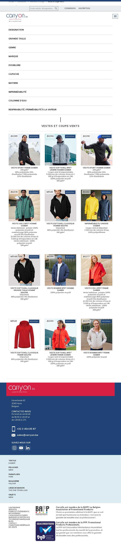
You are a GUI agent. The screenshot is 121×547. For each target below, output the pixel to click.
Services (13, 509)
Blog (11, 521)
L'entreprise (14, 507)
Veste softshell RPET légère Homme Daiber (60, 169)
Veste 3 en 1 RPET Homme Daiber (24, 224)
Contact (13, 523)
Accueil (11, 2)
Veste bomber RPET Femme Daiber (97, 353)
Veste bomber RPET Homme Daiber (60, 289)
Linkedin (28, 448)
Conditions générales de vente (19, 526)
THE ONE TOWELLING (18, 490)
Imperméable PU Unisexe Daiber (96, 224)
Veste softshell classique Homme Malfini (60, 224)
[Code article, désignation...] (43, 8)
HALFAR (12, 483)
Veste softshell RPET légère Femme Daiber (60, 353)
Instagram (14, 448)
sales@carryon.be (27, 434)
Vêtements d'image (37, 2)
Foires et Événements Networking (19, 512)
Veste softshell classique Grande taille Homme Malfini (24, 290)
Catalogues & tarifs (18, 515)
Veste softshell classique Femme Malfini (24, 353)
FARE (11, 476)
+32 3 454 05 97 (26, 428)
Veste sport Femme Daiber (24, 168)
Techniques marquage (19, 519)
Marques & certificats (19, 517)
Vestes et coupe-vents (56, 2)
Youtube (21, 448)
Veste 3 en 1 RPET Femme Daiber (97, 289)
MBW (11, 470)
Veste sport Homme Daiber (96, 168)
